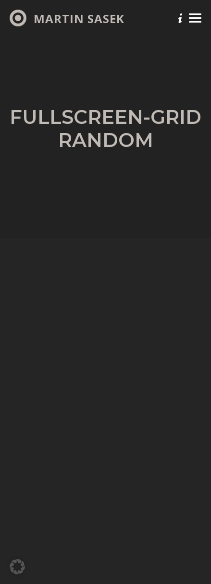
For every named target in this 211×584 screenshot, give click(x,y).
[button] (17, 566)
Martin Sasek (79, 18)
